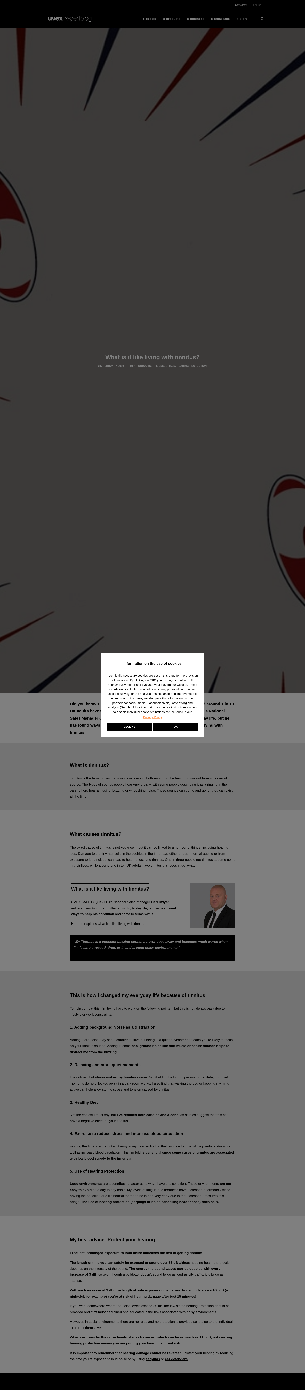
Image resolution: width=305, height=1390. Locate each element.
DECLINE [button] (129, 726)
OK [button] (176, 726)
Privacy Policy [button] (152, 717)
